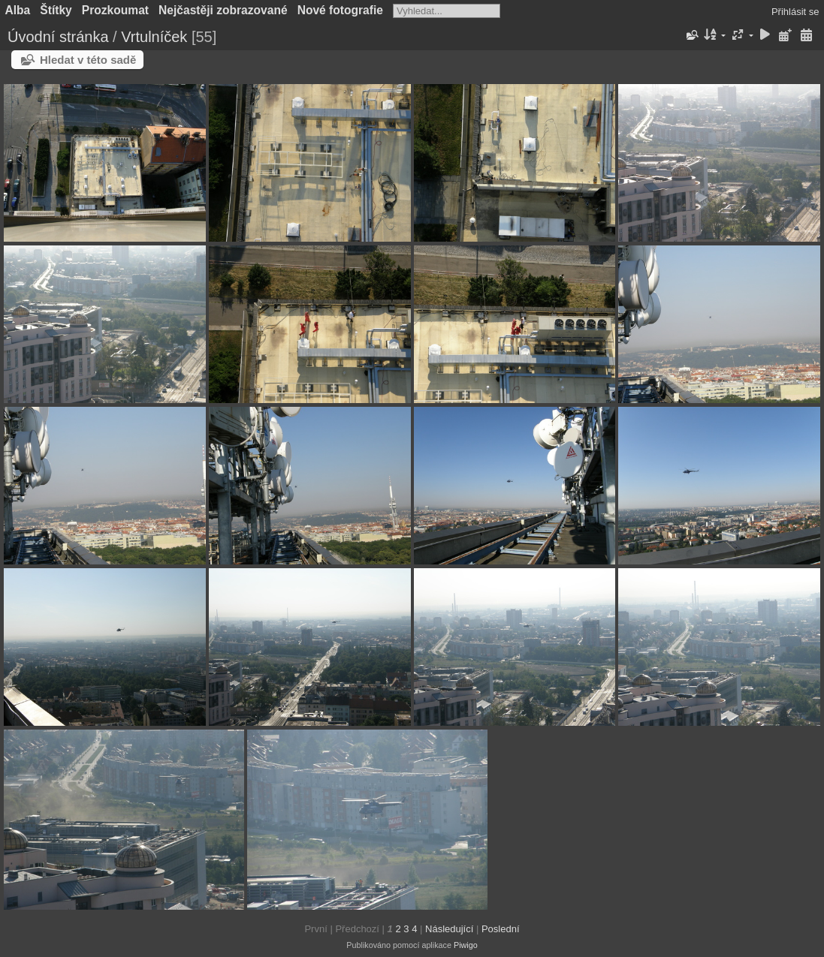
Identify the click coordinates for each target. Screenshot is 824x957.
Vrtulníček (154, 37)
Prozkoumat (115, 10)
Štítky (55, 10)
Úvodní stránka (58, 37)
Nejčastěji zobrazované (223, 10)
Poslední (500, 928)
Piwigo (466, 944)
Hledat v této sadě (88, 59)
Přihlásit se (795, 11)
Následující (449, 928)
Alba (18, 10)
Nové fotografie (340, 10)
